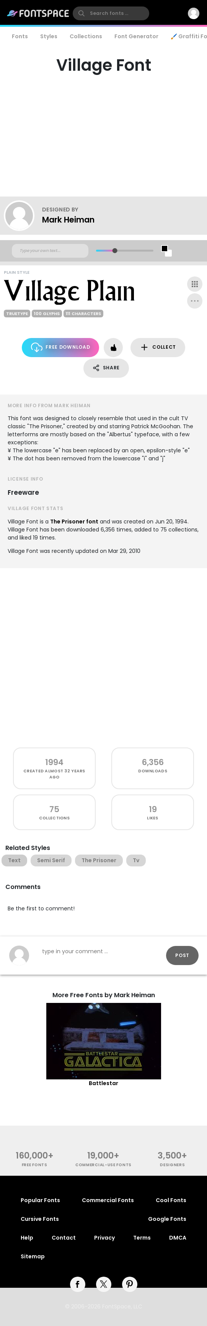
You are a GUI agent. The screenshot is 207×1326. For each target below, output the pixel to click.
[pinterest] (129, 1284)
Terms (142, 1238)
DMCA (177, 1238)
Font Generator (136, 36)
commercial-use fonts (103, 1165)
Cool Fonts (171, 1200)
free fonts (34, 1165)
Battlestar (103, 1083)
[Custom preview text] (50, 251)
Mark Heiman (68, 219)
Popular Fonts (40, 1200)
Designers (172, 1165)
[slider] (114, 250)
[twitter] (103, 1284)
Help (27, 1238)
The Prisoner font (74, 521)
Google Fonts (167, 1219)
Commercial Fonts (108, 1200)
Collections (86, 36)
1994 (54, 762)
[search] (111, 13)
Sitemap (33, 1256)
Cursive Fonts (40, 1219)
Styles (48, 36)
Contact (64, 1238)
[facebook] (77, 1284)
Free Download (60, 347)
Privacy (104, 1238)
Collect (158, 347)
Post (182, 955)
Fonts (20, 36)
